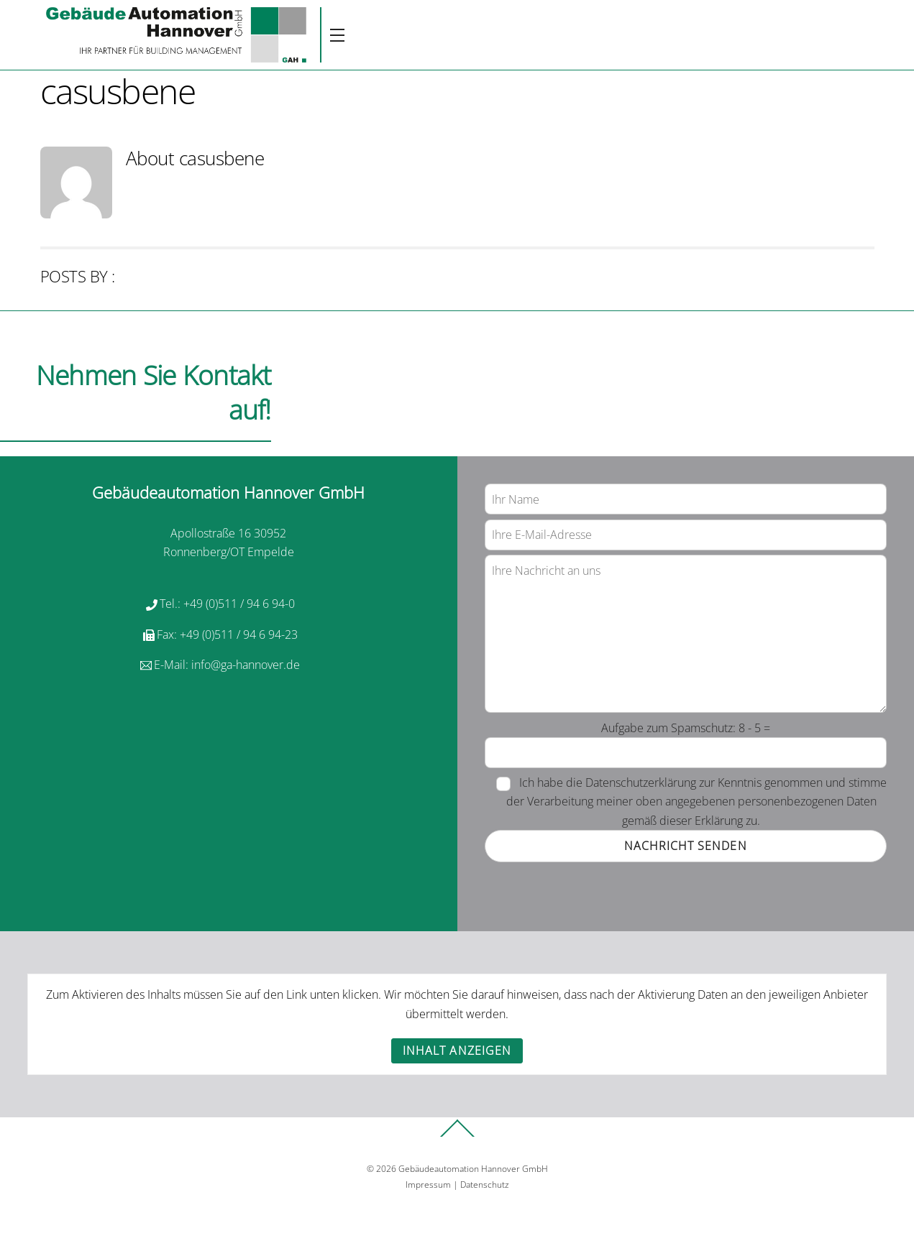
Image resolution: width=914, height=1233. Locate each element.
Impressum (428, 1184)
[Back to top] (457, 1136)
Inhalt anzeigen (457, 1050)
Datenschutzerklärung (640, 782)
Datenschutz (484, 1184)
